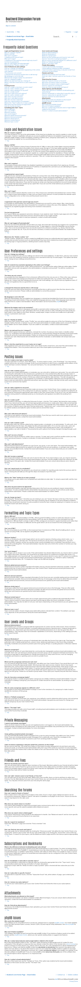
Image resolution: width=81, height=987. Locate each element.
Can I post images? (10, 114)
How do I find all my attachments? (53, 101)
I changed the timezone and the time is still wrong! (20, 74)
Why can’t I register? (10, 56)
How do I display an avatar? (13, 79)
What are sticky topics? (11, 118)
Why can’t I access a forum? (13, 96)
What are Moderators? (49, 54)
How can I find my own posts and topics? (55, 87)
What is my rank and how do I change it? (17, 81)
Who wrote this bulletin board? (52, 104)
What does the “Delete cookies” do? (16, 65)
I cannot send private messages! (52, 67)
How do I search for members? (52, 85)
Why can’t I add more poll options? (15, 93)
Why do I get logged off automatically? (16, 63)
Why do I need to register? (12, 52)
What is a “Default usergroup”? (52, 62)
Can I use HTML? (9, 111)
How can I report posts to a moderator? (17, 101)
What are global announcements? (15, 115)
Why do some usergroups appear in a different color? (59, 60)
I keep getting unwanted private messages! (56, 68)
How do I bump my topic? (12, 106)
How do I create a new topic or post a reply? (18, 87)
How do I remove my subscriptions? (53, 96)
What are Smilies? (10, 112)
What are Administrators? (50, 52)
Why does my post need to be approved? (17, 104)
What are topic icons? (11, 122)
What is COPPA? (9, 54)
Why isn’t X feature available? (51, 106)
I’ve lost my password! (11, 62)
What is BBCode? (9, 109)
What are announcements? (13, 117)
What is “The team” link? (50, 63)
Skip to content (11, 26)
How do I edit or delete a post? (14, 89)
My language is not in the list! (13, 76)
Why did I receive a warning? (13, 100)
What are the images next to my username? (18, 78)
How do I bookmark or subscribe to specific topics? (58, 93)
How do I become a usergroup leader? (54, 59)
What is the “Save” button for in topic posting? (19, 103)
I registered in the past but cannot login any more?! (20, 60)
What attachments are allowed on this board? (56, 100)
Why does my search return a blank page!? (55, 84)
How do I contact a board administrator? (55, 111)
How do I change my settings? (14, 68)
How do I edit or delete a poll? (14, 95)
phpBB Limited (59, 923)
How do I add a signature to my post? (16, 90)
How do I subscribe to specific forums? (55, 95)
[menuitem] (17, 32)
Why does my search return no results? (54, 82)
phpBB (58, 301)
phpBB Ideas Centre (20, 935)
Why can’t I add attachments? (13, 98)
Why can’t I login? (10, 59)
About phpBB (69, 924)
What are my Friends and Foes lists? (53, 74)
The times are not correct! (12, 73)
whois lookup (71, 944)
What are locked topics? (12, 120)
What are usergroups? (49, 56)
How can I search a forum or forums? (54, 81)
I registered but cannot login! (13, 57)
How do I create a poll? (11, 92)
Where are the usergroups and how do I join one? (58, 57)
